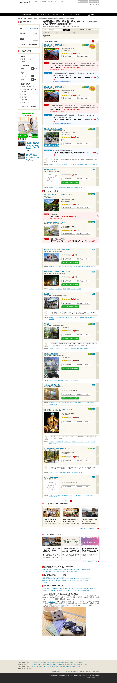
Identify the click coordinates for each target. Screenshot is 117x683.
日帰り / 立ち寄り (27, 59)
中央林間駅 (93, 317)
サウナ (71, 578)
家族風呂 (25, 99)
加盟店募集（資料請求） (56, 671)
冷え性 (53, 578)
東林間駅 (87, 317)
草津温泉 (34, 664)
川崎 (47, 569)
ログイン (92, 4)
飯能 (53, 666)
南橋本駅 (88, 266)
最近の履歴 (94, 1)
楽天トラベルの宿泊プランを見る (70, 182)
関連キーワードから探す (25, 668)
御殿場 (57, 666)
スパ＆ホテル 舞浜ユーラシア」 (66, 605)
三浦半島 (56, 569)
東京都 (58, 662)
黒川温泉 (73, 664)
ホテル (67, 578)
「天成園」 (52, 602)
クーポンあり (62, 32)
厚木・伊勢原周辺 (47, 571)
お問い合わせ (96, 671)
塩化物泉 (85, 580)
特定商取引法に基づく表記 (66, 675)
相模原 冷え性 (67, 442)
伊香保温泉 (61, 664)
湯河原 (75, 571)
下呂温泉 (55, 664)
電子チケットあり (50, 32)
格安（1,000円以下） (65, 588)
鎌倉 (60, 569)
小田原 (71, 571)
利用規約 (76, 675)
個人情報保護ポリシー (54, 675)
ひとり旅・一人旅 (47, 582)
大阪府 (62, 662)
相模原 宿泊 (51, 164)
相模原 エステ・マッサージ (78, 442)
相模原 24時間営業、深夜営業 (62, 317)
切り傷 (69, 580)
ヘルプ (89, 671)
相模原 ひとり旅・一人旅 (70, 164)
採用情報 (97, 675)
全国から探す (34, 28)
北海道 (67, 662)
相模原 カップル (59, 164)
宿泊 (43, 578)
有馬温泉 (43, 664)
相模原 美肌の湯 (59, 442)
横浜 (43, 569)
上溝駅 (79, 266)
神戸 (78, 666)
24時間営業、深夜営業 (29, 89)
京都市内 (68, 666)
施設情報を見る (68, 56)
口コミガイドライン (80, 671)
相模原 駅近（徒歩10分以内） (62, 266)
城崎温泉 (49, 664)
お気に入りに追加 (83, 56)
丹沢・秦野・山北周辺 (59, 571)
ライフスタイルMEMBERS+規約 (86, 675)
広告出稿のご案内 (69, 671)
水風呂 (65, 590)
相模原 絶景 (67, 348)
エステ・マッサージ (85, 578)
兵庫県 (49, 662)
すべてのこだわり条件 (29, 106)
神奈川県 (34, 662)
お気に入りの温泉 (83, 1)
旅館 (81, 580)
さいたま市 (48, 666)
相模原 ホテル (73, 266)
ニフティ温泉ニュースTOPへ (90, 561)
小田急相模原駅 (80, 317)
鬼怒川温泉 (84, 664)
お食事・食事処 (60, 578)
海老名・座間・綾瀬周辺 (83, 569)
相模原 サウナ (81, 402)
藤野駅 (90, 164)
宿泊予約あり (72, 32)
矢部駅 (55, 404)
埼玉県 (40, 662)
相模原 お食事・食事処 (61, 187)
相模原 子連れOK (75, 348)
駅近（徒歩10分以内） (48, 580)
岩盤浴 (24, 94)
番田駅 (83, 266)
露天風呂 (48, 578)
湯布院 (78, 664)
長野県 (71, 662)
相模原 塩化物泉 (53, 380)
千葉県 (44, 662)
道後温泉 (67, 664)
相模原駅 (93, 266)
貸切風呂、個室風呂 (61, 580)
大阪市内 (62, 666)
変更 (36, 33)
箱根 (67, 571)
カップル (76, 578)
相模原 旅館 (70, 187)
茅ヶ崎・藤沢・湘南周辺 (69, 569)
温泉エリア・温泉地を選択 (29, 44)
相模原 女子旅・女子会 (82, 164)
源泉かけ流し (75, 580)
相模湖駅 (95, 164)
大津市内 (74, 666)
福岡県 (80, 662)
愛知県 (76, 662)
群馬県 (53, 662)
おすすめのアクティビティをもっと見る (88, 528)
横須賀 (51, 569)
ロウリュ (73, 590)
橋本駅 (87, 402)
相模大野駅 (51, 319)
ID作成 (97, 4)
